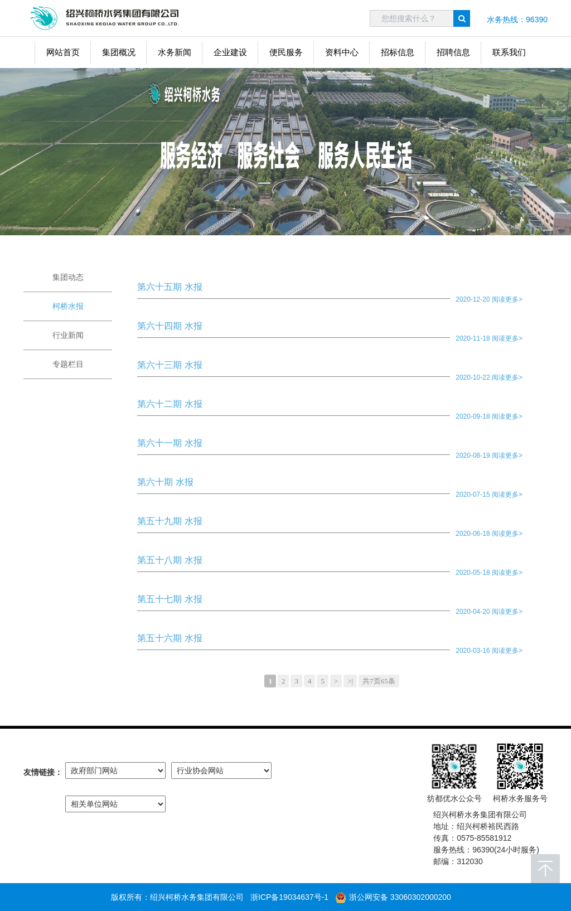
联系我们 (509, 52)
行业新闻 (68, 335)
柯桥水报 (68, 306)
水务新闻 (174, 52)
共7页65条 (378, 681)
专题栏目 (68, 364)
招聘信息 (453, 52)
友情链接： (42, 772)
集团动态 (68, 277)
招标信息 (397, 52)
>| (350, 681)
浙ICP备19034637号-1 (289, 897)
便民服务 (286, 52)
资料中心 (342, 52)
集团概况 (119, 52)
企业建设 (230, 52)
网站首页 (63, 52)
